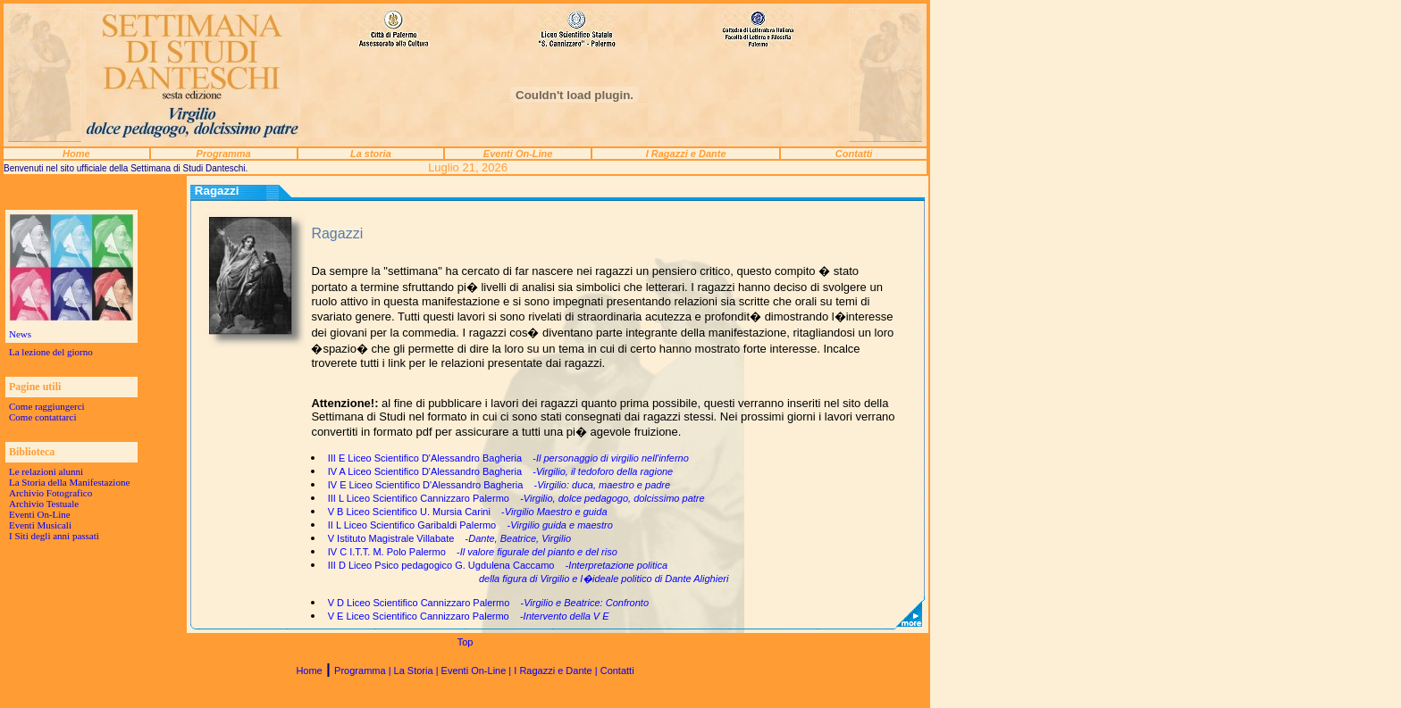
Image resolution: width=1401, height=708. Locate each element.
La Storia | (417, 670)
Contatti (617, 670)
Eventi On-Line (40, 514)
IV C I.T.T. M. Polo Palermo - (472, 551)
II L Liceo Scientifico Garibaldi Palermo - (470, 525)
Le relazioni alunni (46, 471)
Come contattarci (42, 417)
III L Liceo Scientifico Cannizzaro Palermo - (516, 498)
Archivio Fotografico (50, 492)
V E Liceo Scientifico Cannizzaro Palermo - (468, 616)
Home (309, 670)
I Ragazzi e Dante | (557, 670)
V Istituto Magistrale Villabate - (449, 538)
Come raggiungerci (47, 406)
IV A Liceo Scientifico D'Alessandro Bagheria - (501, 471)
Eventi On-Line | (478, 670)
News (20, 334)
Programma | (363, 670)
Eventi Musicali (40, 525)
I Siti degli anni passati (54, 535)
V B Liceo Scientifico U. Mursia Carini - (468, 511)
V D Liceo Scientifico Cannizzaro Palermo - (488, 602)
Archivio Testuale (44, 503)
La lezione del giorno (51, 351)
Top (465, 642)
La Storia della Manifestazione (69, 482)
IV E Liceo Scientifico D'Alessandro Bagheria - (499, 484)
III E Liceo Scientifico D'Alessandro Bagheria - (508, 458)
